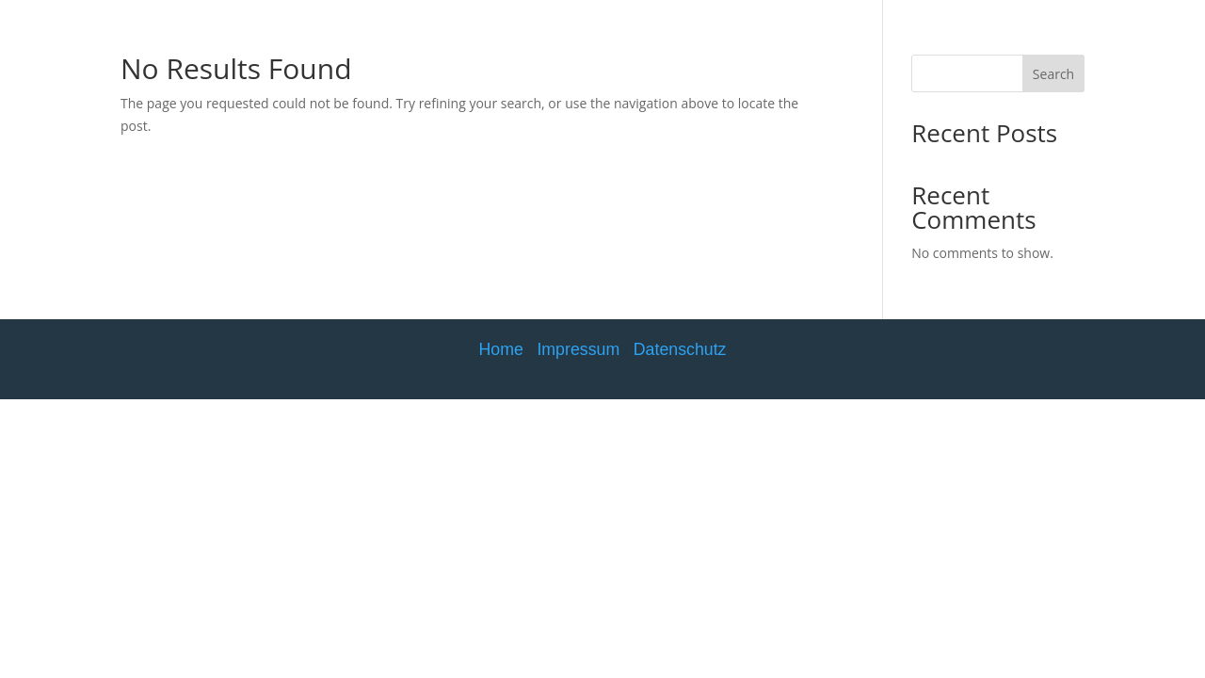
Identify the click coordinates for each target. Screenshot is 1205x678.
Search (1053, 74)
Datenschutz (680, 349)
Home (500, 349)
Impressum (578, 349)
